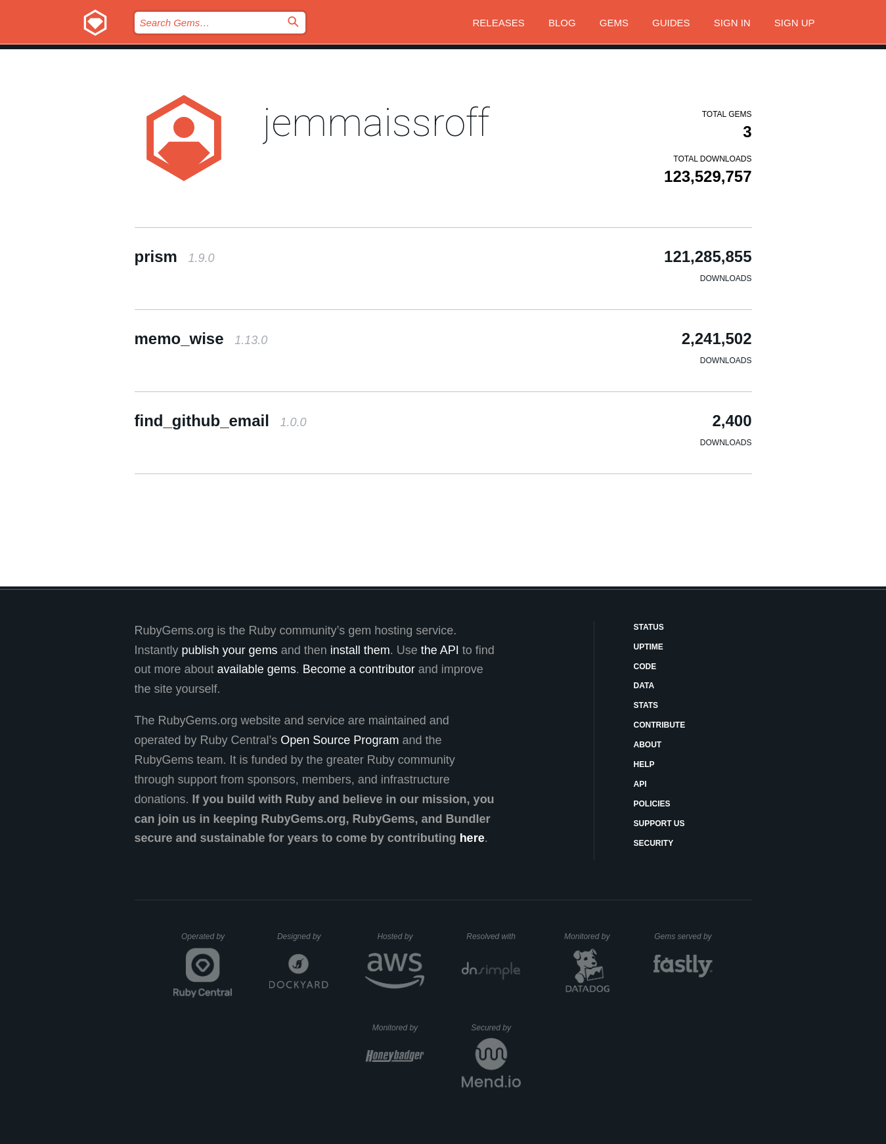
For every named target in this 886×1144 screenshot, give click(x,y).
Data (644, 685)
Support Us (659, 823)
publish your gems (230, 650)
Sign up (794, 22)
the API (440, 650)
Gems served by (683, 936)
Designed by (302, 936)
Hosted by (400, 936)
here (472, 838)
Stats (646, 705)
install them (360, 650)
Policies (652, 803)
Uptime (648, 646)
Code (645, 666)
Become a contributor (359, 669)
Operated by (207, 941)
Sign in (732, 22)
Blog (562, 22)
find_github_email (221, 420)
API (640, 784)
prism (175, 256)
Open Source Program (339, 740)
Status (649, 627)
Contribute (660, 725)
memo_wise (201, 338)
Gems (614, 22)
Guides (671, 22)
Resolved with (493, 936)
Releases (499, 22)
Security (654, 843)
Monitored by (590, 936)
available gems (256, 669)
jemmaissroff (376, 122)
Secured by (495, 1027)
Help (644, 764)
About (648, 744)
